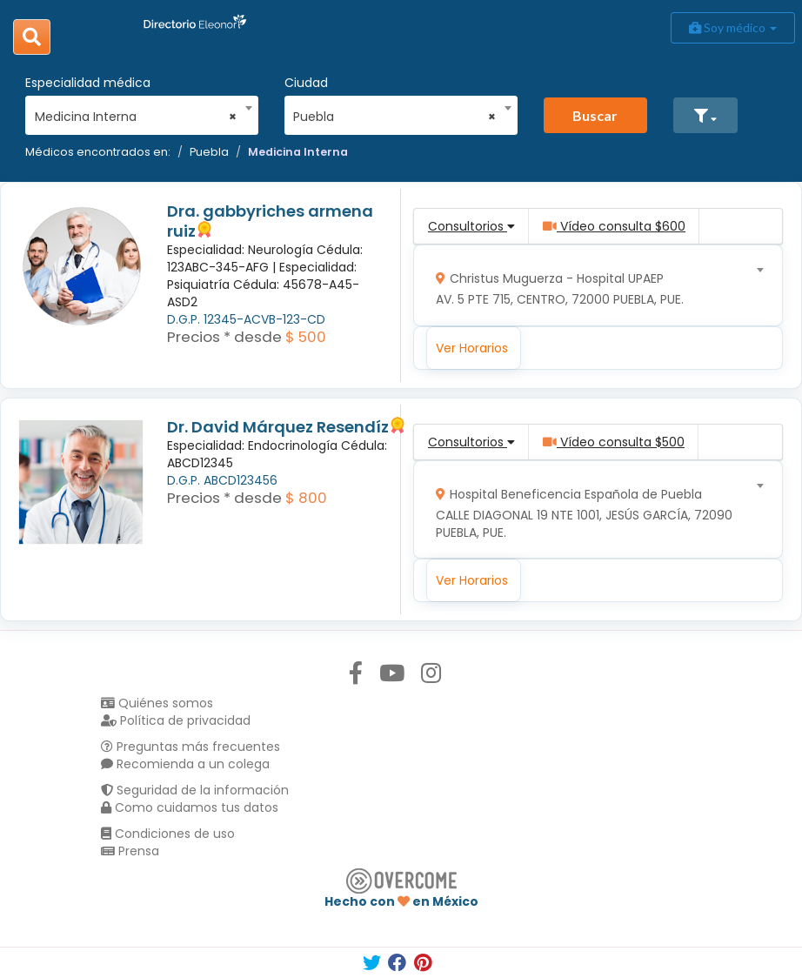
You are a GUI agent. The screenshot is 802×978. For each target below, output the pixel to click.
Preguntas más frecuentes (190, 746)
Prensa (130, 851)
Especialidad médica (87, 82)
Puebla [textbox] (394, 116)
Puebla (209, 151)
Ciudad (306, 82)
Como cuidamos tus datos (189, 807)
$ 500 (305, 336)
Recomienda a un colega (185, 764)
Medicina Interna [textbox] (136, 116)
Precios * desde (224, 336)
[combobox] (136, 112)
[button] (705, 115)
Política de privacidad (176, 720)
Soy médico (733, 27)
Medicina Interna (298, 151)
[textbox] (592, 285)
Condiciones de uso (168, 833)
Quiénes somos (157, 703)
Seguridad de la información (195, 790)
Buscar (595, 115)
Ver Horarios (472, 348)
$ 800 (306, 497)
